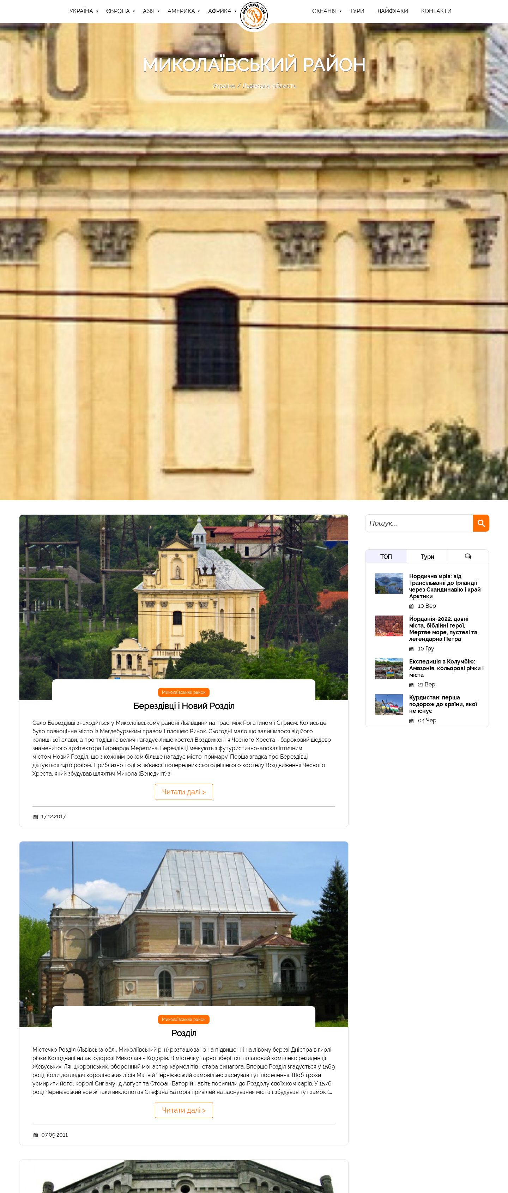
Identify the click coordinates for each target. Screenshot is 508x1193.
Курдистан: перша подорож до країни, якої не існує (443, 704)
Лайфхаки (392, 11)
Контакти (436, 11)
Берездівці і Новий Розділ (184, 706)
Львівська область (269, 85)
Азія (149, 11)
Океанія (324, 11)
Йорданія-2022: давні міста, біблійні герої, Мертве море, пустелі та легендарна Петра (443, 629)
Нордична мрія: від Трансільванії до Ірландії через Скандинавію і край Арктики (445, 586)
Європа (118, 11)
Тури (427, 556)
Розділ (183, 1033)
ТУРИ (357, 11)
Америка (181, 11)
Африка (219, 11)
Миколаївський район (184, 692)
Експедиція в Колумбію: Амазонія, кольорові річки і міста (446, 668)
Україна (81, 11)
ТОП (386, 556)
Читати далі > (184, 792)
